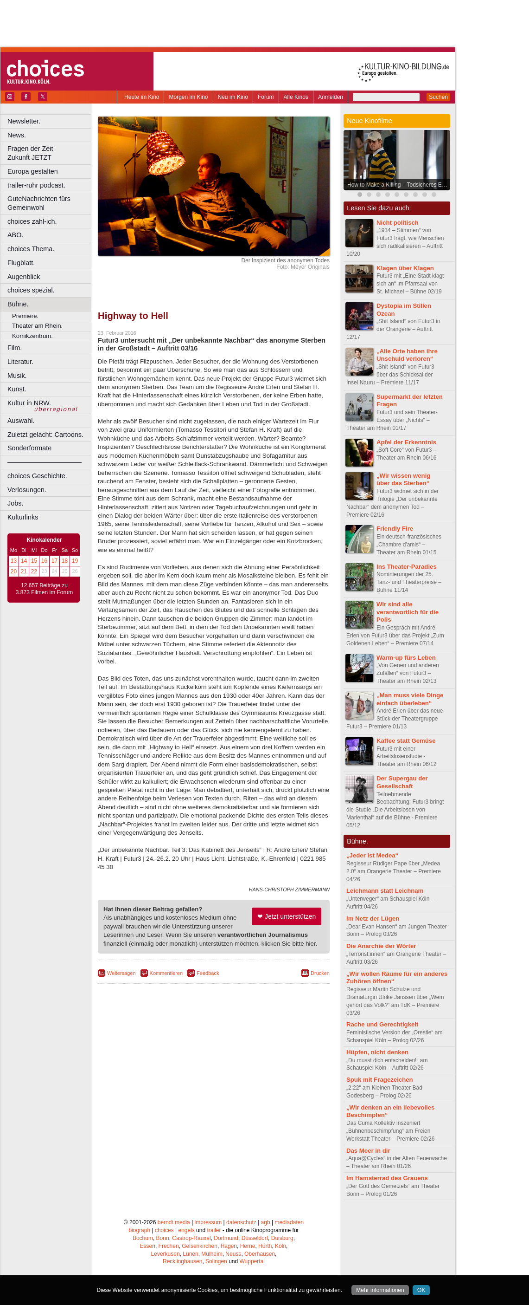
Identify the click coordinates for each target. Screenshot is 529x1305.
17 (54, 561)
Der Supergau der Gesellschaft (402, 782)
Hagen (229, 1246)
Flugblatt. (21, 262)
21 (24, 571)
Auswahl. (20, 420)
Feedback (208, 973)
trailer (214, 1230)
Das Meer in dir (368, 1150)
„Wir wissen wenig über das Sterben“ (403, 479)
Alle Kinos (296, 97)
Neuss (233, 1254)
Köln (280, 1246)
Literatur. (20, 361)
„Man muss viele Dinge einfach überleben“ (409, 699)
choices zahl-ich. (32, 221)
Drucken (320, 973)
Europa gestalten (32, 171)
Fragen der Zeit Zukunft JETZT (50, 153)
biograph (139, 1230)
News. (16, 135)
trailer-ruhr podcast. (36, 185)
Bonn (162, 1238)
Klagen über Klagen (405, 268)
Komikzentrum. (32, 335)
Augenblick (23, 276)
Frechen (169, 1246)
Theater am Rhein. (37, 325)
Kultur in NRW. (29, 403)
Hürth (265, 1246)
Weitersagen (121, 973)
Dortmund (226, 1238)
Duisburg (282, 1238)
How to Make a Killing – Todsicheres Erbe (398, 185)
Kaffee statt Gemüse (406, 740)
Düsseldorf (255, 1238)
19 (75, 561)
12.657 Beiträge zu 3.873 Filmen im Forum (44, 589)
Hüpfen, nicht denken (377, 1052)
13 (14, 561)
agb (265, 1222)
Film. (14, 347)
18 (65, 561)
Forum (266, 97)
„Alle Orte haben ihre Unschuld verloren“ (407, 355)
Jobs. (15, 503)
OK (421, 1290)
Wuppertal (252, 1261)
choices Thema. (30, 249)
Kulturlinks (22, 517)
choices (164, 1230)
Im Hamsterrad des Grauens (387, 1178)
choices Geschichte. (37, 476)
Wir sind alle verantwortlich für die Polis (407, 612)
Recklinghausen (182, 1261)
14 (24, 561)
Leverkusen (165, 1254)
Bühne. (18, 304)
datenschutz (241, 1222)
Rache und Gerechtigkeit (382, 1024)
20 (14, 571)
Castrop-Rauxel (191, 1238)
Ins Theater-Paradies (406, 566)
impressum (208, 1222)
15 (34, 561)
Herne (247, 1246)
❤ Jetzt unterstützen (286, 916)
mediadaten (289, 1222)
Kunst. (16, 389)
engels (186, 1230)
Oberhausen (259, 1254)
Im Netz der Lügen (372, 918)
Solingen (216, 1261)
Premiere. (25, 315)
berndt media (174, 1222)
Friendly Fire (394, 528)
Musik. (17, 375)
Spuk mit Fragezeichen (379, 1079)
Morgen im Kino (188, 97)
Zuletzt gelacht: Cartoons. (45, 434)
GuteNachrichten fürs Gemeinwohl (38, 203)
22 (34, 571)
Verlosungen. (26, 489)
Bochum (143, 1238)
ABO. (15, 235)
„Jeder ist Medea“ (372, 855)
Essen (147, 1246)
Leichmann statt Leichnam (384, 890)
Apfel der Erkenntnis (406, 442)
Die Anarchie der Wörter (381, 945)
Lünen (190, 1254)
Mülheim (211, 1254)
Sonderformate (29, 448)
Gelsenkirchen (199, 1246)
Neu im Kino (233, 97)
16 (44, 561)
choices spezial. (31, 290)
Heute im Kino (141, 97)
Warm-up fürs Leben (406, 657)
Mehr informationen (380, 1290)
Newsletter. (23, 121)
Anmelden (330, 97)
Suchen (438, 97)
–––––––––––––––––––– (44, 462)
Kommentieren (166, 973)
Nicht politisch (397, 222)
